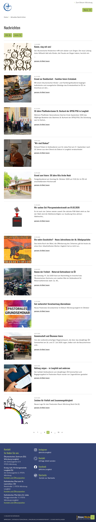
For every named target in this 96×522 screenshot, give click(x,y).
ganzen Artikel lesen (42, 61)
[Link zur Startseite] (8, 7)
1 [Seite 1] (37, 433)
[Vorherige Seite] (34, 432)
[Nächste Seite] (61, 432)
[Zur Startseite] (84, 518)
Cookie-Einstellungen (58, 519)
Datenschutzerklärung (20, 519)
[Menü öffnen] (87, 10)
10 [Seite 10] (58, 433)
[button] (17, 35)
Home (6, 17)
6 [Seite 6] (51, 433)
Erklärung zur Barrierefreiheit (39, 519)
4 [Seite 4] (44, 433)
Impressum (7, 519)
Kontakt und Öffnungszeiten (14, 478)
